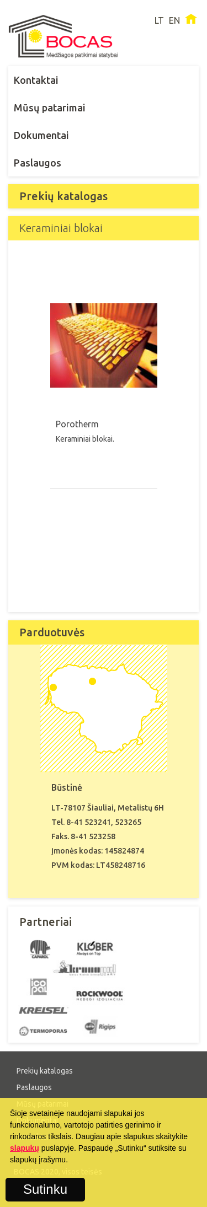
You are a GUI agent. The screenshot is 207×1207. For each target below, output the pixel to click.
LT (159, 20)
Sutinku (45, 1189)
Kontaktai (36, 79)
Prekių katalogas (45, 1070)
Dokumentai (41, 135)
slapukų (24, 1148)
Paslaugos (37, 162)
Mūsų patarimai (50, 107)
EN (174, 20)
